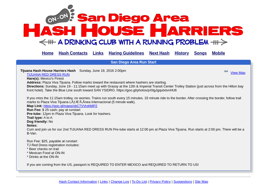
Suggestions (182, 182)
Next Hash (159, 53)
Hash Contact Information (78, 182)
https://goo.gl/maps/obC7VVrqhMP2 (70, 106)
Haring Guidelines (126, 53)
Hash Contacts (73, 53)
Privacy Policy (160, 182)
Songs (200, 53)
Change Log (120, 182)
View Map (237, 73)
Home (47, 53)
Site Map (201, 182)
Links (98, 53)
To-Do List (139, 182)
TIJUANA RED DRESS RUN (48, 74)
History (182, 53)
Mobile (218, 53)
